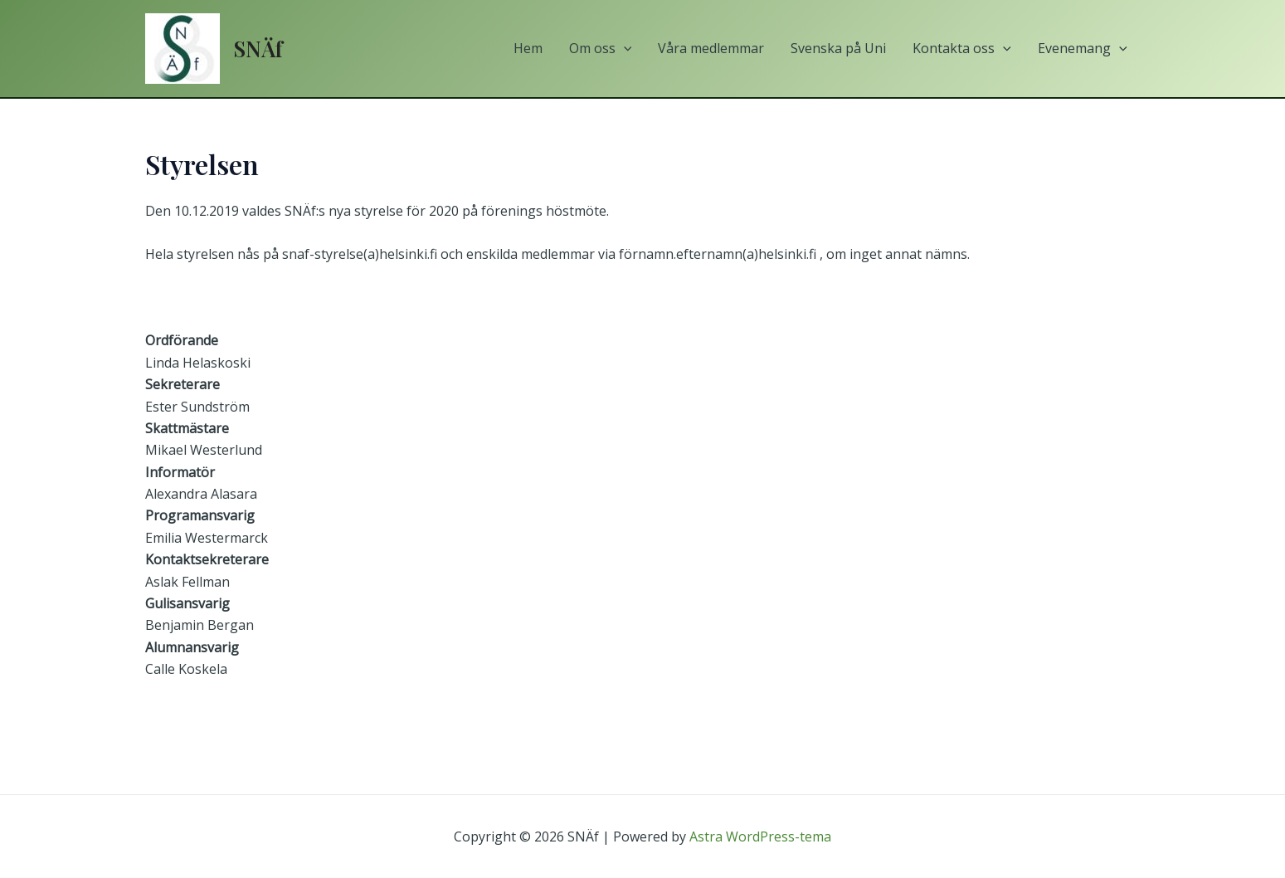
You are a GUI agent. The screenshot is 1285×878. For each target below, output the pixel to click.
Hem (528, 48)
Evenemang (1082, 48)
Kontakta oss (962, 48)
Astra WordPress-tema (760, 836)
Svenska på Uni (838, 48)
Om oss (600, 48)
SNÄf (258, 48)
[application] (624, 48)
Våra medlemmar (711, 48)
